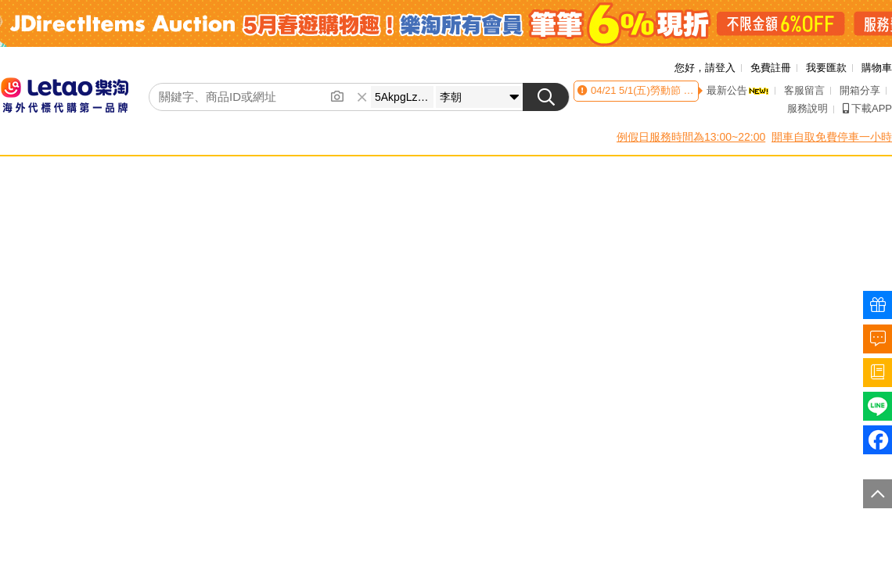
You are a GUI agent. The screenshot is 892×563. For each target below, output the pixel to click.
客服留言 (804, 90)
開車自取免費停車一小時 (832, 137)
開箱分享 (860, 90)
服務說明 (807, 108)
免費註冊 (770, 68)
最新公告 (738, 90)
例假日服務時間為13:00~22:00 (691, 137)
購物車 (876, 68)
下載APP (867, 108)
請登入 (720, 68)
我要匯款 (826, 68)
